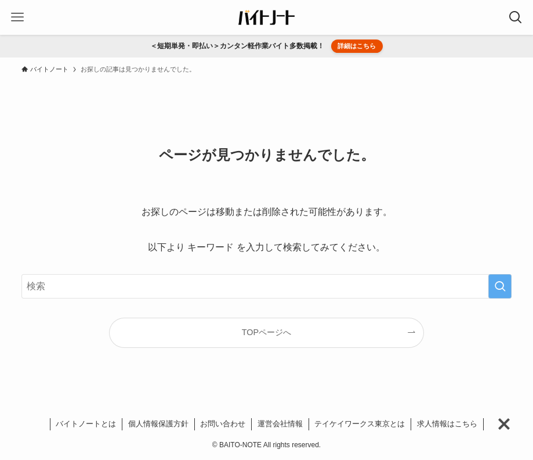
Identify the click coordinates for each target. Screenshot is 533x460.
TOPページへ (266, 332)
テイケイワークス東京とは (359, 423)
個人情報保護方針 (158, 423)
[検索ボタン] (515, 17)
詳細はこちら (357, 45)
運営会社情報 (280, 423)
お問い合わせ (222, 423)
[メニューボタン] (17, 17)
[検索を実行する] (500, 286)
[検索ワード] (266, 286)
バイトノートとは (86, 423)
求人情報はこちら (447, 423)
